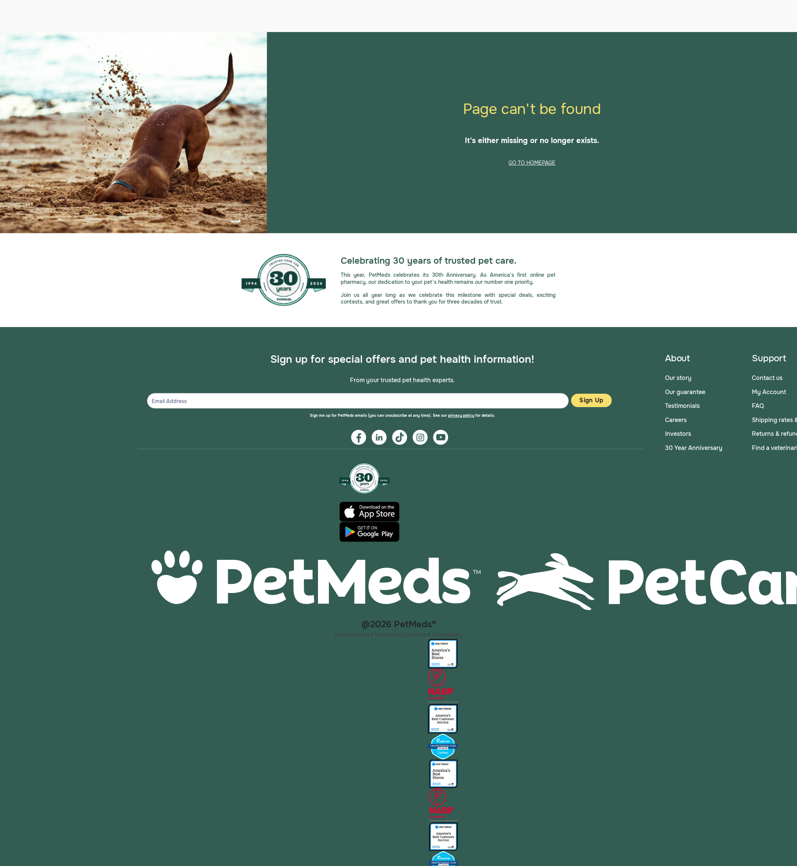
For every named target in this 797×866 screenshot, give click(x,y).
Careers (676, 418)
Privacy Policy (352, 632)
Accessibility (446, 632)
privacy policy (461, 413)
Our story (678, 376)
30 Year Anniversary (693, 446)
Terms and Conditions (400, 632)
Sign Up (591, 398)
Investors (678, 432)
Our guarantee (685, 390)
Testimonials (682, 404)
